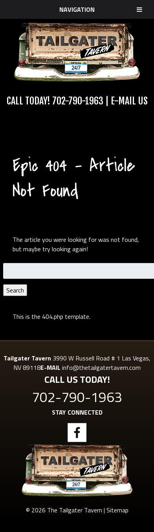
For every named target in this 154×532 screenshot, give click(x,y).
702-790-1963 (77, 101)
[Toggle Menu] (139, 9)
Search (15, 290)
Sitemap (117, 510)
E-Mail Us (129, 101)
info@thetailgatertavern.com (101, 367)
